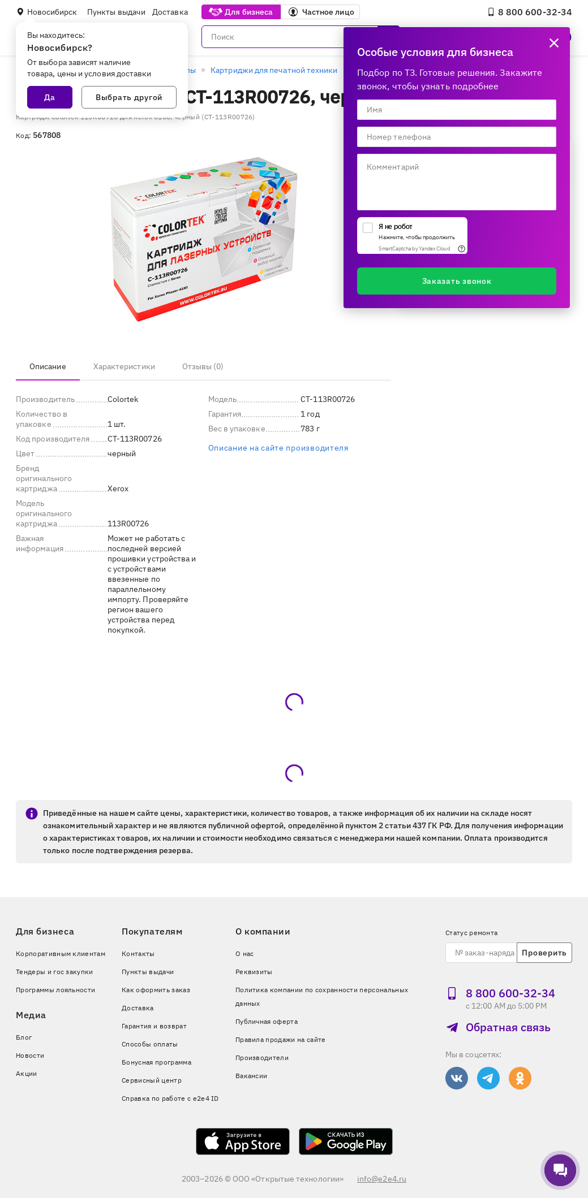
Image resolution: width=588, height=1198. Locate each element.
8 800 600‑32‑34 (529, 12)
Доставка (170, 12)
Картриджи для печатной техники (274, 70)
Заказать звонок (457, 281)
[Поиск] (300, 36)
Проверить (544, 953)
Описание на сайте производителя (278, 448)
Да (49, 97)
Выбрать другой (129, 97)
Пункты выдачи (116, 12)
